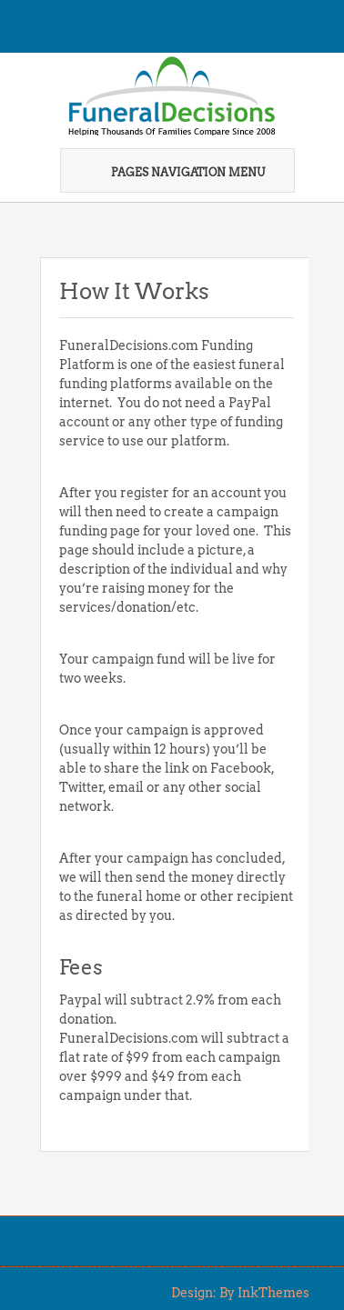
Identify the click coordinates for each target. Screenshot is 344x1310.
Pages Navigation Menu (176, 172)
